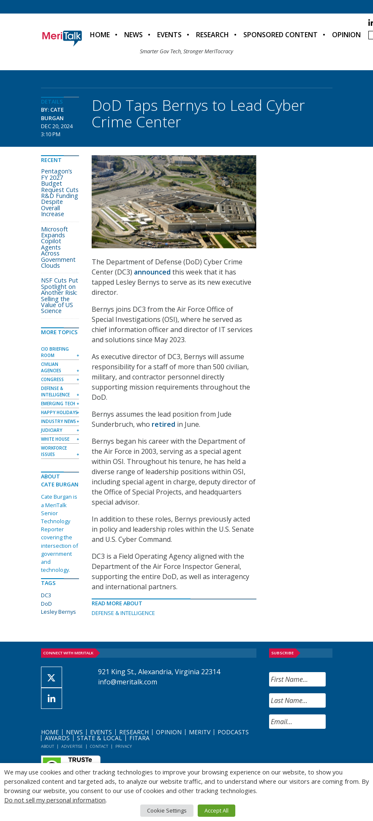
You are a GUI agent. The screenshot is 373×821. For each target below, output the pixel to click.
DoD (46, 603)
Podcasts (233, 732)
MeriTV (199, 732)
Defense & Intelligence (123, 613)
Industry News (58, 421)
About (47, 746)
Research (212, 34)
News (133, 34)
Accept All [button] (216, 810)
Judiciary (51, 430)
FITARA (139, 738)
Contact (99, 746)
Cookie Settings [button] (167, 810)
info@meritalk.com (127, 681)
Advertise (72, 746)
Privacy (123, 746)
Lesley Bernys (58, 611)
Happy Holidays (59, 412)
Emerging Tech (58, 403)
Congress (52, 379)
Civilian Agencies (51, 367)
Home (100, 34)
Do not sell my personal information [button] (55, 800)
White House (55, 439)
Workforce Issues (54, 451)
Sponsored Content (280, 34)
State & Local (99, 738)
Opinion (346, 34)
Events (169, 34)
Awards (57, 738)
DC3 (46, 595)
